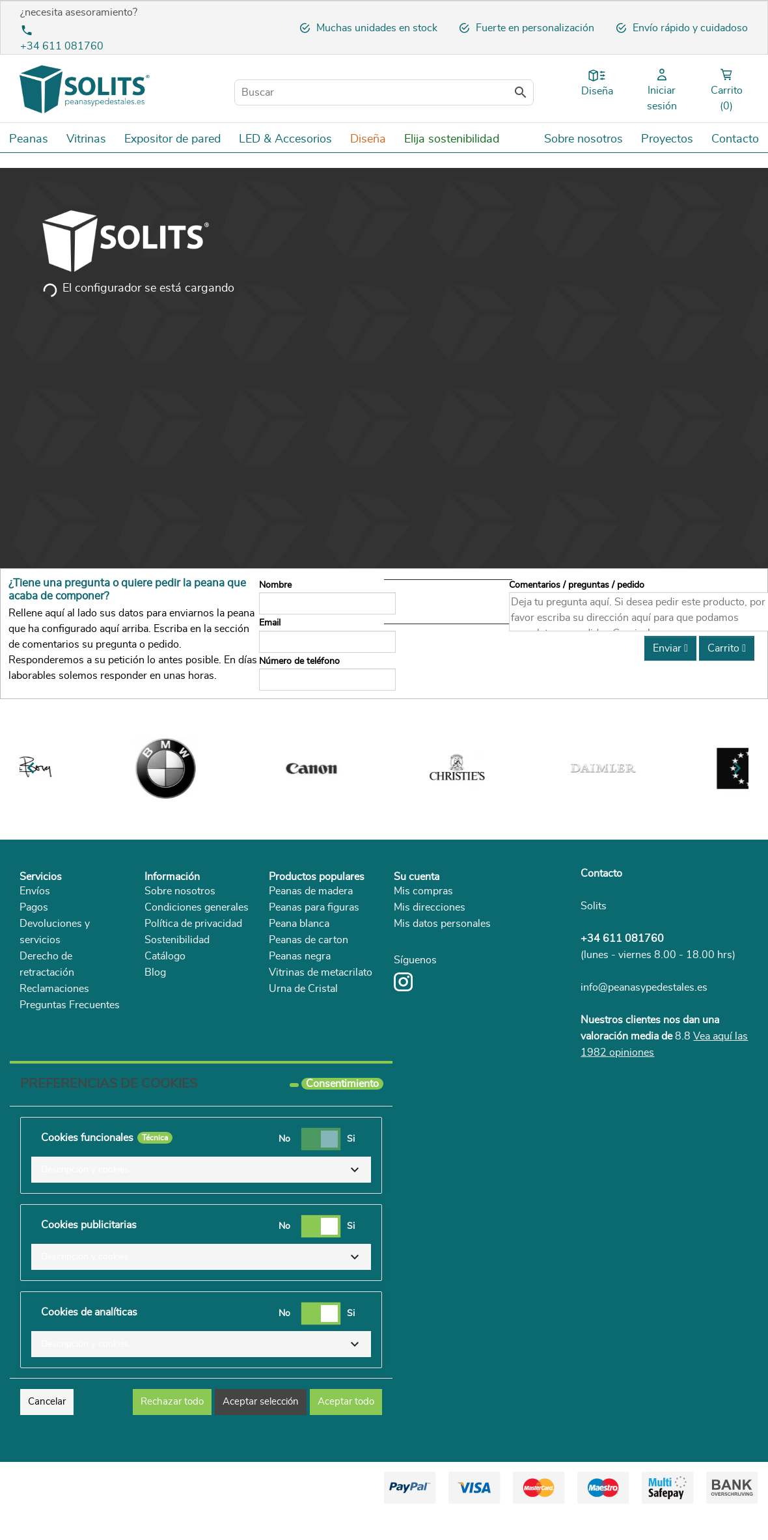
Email (270, 622)
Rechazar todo (172, 1402)
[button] (201, 1170)
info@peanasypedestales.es (644, 987)
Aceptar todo (346, 1402)
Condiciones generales (196, 907)
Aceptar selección (261, 1402)
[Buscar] (384, 92)
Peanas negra (300, 956)
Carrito (726, 648)
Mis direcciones (429, 907)
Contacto (601, 873)
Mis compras (423, 891)
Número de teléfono (299, 661)
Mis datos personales (442, 923)
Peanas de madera (311, 891)
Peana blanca (299, 923)
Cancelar (47, 1402)
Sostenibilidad (177, 940)
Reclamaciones (54, 988)
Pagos (34, 907)
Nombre (275, 585)
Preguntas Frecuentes (70, 1005)
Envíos (35, 891)
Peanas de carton (308, 940)
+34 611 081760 (61, 46)
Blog (155, 972)
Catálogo (164, 956)
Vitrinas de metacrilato (320, 972)
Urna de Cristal (303, 988)
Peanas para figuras (314, 907)
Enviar (670, 648)
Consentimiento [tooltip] (342, 1084)
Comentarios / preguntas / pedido (576, 585)
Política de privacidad (193, 923)
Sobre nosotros (179, 891)
